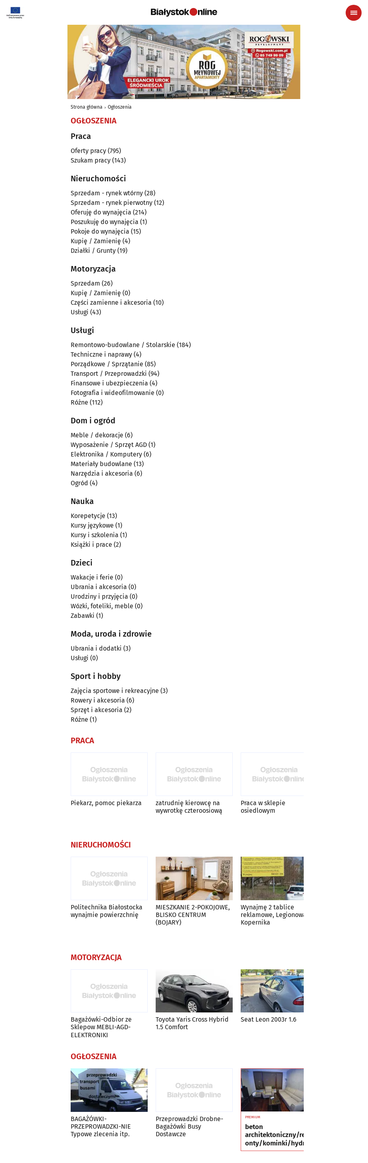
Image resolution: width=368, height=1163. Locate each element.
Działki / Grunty (93, 250)
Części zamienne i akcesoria (111, 302)
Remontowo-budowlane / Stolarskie (123, 345)
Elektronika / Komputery (106, 454)
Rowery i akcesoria (98, 700)
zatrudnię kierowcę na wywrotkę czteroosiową (189, 806)
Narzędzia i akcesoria (102, 473)
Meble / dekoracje (97, 435)
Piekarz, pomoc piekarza (106, 803)
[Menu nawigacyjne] (354, 13)
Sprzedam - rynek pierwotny (111, 202)
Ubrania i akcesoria (99, 587)
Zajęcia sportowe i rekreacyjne (115, 691)
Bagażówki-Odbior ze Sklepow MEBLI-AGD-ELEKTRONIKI (101, 1027)
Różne (79, 402)
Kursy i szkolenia (95, 535)
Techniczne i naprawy (101, 354)
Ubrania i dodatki (96, 648)
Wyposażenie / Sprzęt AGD (109, 445)
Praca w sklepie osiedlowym (263, 806)
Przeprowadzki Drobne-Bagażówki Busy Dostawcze (189, 1126)
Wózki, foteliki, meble (102, 606)
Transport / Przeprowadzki (109, 373)
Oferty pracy (88, 151)
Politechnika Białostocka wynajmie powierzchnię (106, 911)
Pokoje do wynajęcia (100, 231)
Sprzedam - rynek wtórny (107, 193)
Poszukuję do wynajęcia (104, 222)
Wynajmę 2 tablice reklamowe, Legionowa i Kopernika (275, 914)
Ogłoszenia (120, 107)
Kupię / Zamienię (96, 241)
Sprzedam (85, 283)
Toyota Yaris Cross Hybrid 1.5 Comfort (192, 1023)
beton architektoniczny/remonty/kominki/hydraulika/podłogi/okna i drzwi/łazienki (279, 1135)
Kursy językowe (92, 525)
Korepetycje (88, 516)
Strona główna (87, 107)
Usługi (80, 312)
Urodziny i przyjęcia (99, 596)
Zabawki (83, 615)
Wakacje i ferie (92, 577)
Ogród (79, 483)
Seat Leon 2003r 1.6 (269, 1019)
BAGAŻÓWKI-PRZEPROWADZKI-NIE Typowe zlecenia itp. (101, 1126)
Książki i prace (91, 544)
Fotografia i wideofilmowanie (112, 393)
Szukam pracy (91, 160)
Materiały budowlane (101, 464)
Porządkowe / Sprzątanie (107, 364)
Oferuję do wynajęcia (101, 212)
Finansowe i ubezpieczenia (109, 383)
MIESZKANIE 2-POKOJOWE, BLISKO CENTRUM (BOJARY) (193, 914)
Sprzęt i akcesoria (97, 710)
